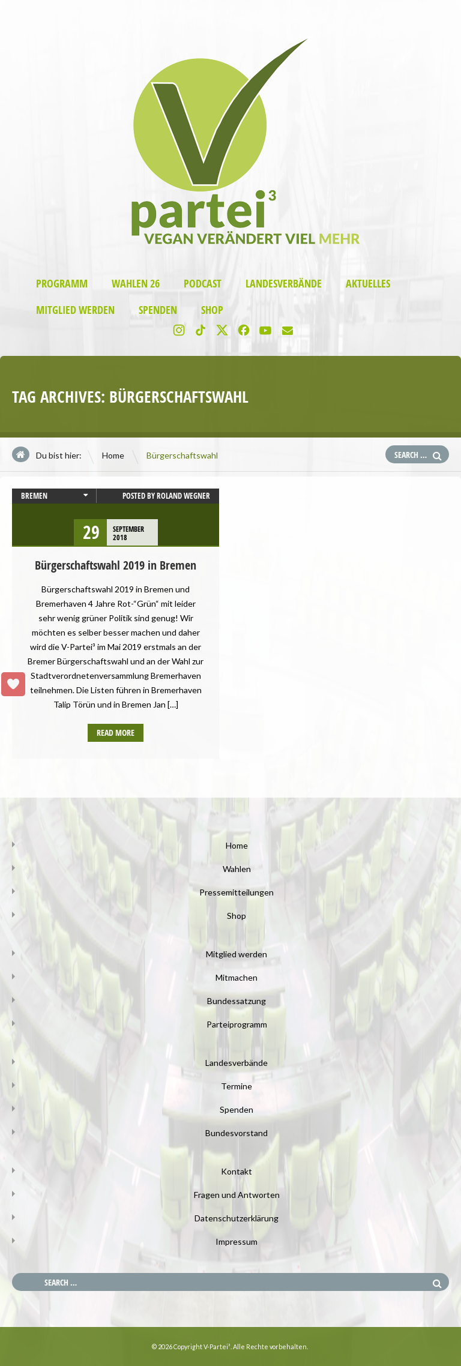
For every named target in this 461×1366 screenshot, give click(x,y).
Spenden (158, 309)
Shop (212, 309)
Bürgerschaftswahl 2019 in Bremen (115, 565)
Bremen (34, 495)
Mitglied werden (75, 309)
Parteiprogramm (236, 1024)
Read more (115, 732)
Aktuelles (368, 283)
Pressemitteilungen (236, 892)
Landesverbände (284, 283)
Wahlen (237, 869)
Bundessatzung (236, 1001)
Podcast (202, 283)
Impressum (236, 1241)
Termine (236, 1086)
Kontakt (236, 1171)
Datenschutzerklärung (236, 1218)
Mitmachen (236, 977)
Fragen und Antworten (237, 1195)
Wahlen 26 (136, 283)
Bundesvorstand (236, 1133)
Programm (62, 283)
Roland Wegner (183, 495)
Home (113, 455)
